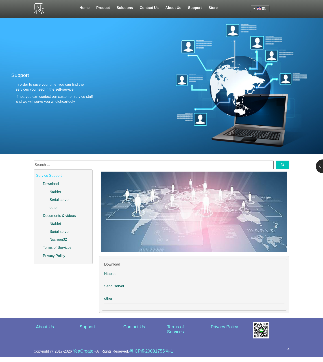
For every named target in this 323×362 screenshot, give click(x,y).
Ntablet (55, 192)
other (54, 207)
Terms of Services (57, 247)
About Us (45, 326)
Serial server (60, 200)
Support (87, 326)
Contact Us (134, 326)
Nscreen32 (58, 239)
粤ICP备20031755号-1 (151, 351)
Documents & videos (59, 216)
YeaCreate (83, 351)
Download (51, 184)
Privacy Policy (54, 256)
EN (259, 8)
